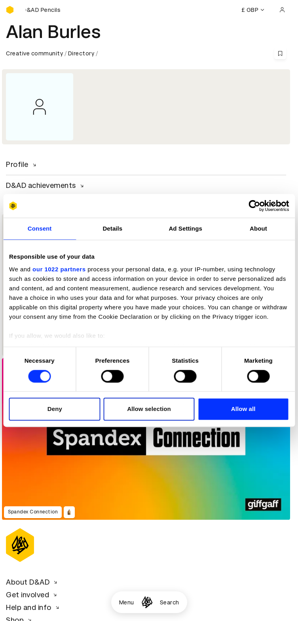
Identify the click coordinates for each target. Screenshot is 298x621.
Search (169, 602)
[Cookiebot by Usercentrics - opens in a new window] (254, 206)
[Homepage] (147, 602)
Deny (54, 409)
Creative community (34, 53)
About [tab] (258, 228)
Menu (126, 602)
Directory (81, 53)
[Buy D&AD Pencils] (45, 10)
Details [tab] (112, 228)
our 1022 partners (58, 269)
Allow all (243, 409)
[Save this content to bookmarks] (280, 53)
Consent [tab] (40, 228)
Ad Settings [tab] (185, 228)
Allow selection (149, 409)
